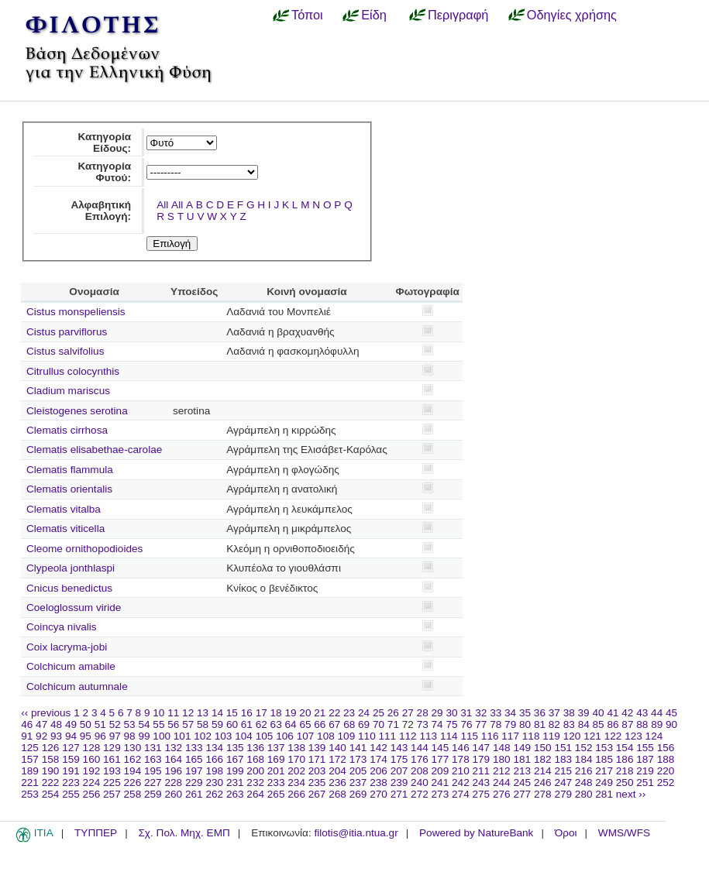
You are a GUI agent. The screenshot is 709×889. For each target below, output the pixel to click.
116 (490, 736)
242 (461, 782)
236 (337, 782)
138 (296, 747)
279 (563, 794)
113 (428, 736)
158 (51, 759)
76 (466, 724)
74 (437, 724)
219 (645, 771)
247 (563, 782)
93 (56, 736)
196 (173, 771)
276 (502, 794)
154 (625, 747)
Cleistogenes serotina (77, 411)
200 (255, 771)
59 (217, 724)
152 (584, 747)
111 (388, 736)
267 (317, 794)
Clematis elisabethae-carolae (94, 449)
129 (112, 747)
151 (563, 747)
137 (276, 747)
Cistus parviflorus (66, 332)
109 (347, 736)
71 (393, 724)
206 (378, 771)
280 (584, 794)
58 (202, 724)
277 (522, 794)
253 (30, 794)
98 (130, 736)
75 (451, 724)
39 (584, 713)
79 (510, 724)
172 (337, 759)
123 (633, 736)
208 (419, 771)
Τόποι (307, 15)
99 (144, 736)
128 (92, 747)
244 (502, 782)
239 (399, 782)
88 (642, 724)
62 (261, 724)
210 (461, 771)
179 (481, 759)
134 (214, 747)
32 (481, 713)
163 (153, 759)
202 (296, 771)
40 (598, 713)
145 (440, 747)
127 (71, 747)
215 (563, 771)
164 (173, 759)
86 (612, 724)
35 (525, 713)
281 (604, 794)
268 (337, 794)
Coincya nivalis (61, 627)
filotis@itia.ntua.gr (356, 833)
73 (422, 724)
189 (30, 771)
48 (56, 724)
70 (378, 724)
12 (188, 713)
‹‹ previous (46, 713)
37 (554, 713)
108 (326, 736)
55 (158, 724)
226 (133, 782)
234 (296, 782)
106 (285, 736)
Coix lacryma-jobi (66, 647)
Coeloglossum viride (73, 607)
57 (188, 724)
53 (130, 724)
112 (408, 736)
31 (466, 713)
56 (173, 724)
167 (235, 759)
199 (235, 771)
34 (510, 713)
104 (244, 736)
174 (378, 759)
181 (522, 759)
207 (399, 771)
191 (71, 771)
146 (461, 747)
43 (642, 713)
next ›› (631, 794)
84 (584, 724)
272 (419, 794)
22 (334, 713)
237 (358, 782)
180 (502, 759)
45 (671, 713)
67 (334, 724)
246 (543, 782)
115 (469, 736)
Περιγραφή (458, 15)
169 (276, 759)
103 (223, 736)
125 (30, 747)
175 (399, 759)
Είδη (374, 15)
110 (367, 736)
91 (27, 736)
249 (604, 782)
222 (51, 782)
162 (133, 759)
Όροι (566, 833)
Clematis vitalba (63, 509)
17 (261, 713)
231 (235, 782)
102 (203, 736)
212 (502, 771)
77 (481, 724)
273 (440, 794)
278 (543, 794)
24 (364, 713)
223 (71, 782)
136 (255, 747)
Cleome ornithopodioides (84, 548)
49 (71, 724)
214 (543, 771)
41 (612, 713)
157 (30, 759)
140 (337, 747)
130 (133, 747)
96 (100, 736)
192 (92, 771)
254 (51, 794)
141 (358, 747)
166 (214, 759)
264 (255, 794)
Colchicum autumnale (77, 686)
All (162, 205)
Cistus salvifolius (65, 351)
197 (194, 771)
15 (232, 713)
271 (399, 794)
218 (625, 771)
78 (495, 724)
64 (291, 724)
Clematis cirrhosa (67, 430)
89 (657, 724)
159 (71, 759)
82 (554, 724)
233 (276, 782)
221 (30, 782)
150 (543, 747)
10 (158, 713)
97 (115, 736)
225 (112, 782)
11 (173, 713)
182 (543, 759)
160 (92, 759)
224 (92, 782)
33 (495, 713)
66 (319, 724)
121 (592, 736)
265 (276, 794)
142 (378, 747)
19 (290, 713)
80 (525, 724)
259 (153, 794)
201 (276, 771)
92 (41, 736)
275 (481, 794)
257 (112, 794)
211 (481, 771)
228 (173, 782)
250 (625, 782)
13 (202, 713)
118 (531, 736)
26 (393, 713)
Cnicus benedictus (69, 588)
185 (604, 759)
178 (461, 759)
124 (654, 736)
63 (276, 724)
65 (305, 724)
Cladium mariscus (68, 390)
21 (319, 713)
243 (481, 782)
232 (255, 782)
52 (115, 724)
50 (85, 724)
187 (645, 759)
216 (584, 771)
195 (153, 771)
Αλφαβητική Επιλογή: (101, 210)
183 (563, 759)
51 (100, 724)
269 (358, 794)
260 (173, 794)
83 (569, 724)
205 (358, 771)
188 (666, 759)
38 (569, 713)
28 (422, 713)
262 (214, 794)
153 (604, 747)
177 (440, 759)
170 (296, 759)
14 (217, 713)
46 (27, 724)
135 (235, 747)
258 (133, 794)
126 (51, 747)
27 (408, 713)
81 (540, 724)
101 (182, 736)
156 (666, 747)
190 (51, 771)
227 (153, 782)
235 (317, 782)
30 (451, 713)
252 (666, 782)
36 (540, 713)
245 (522, 782)
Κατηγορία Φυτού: (104, 172)
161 (112, 759)
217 (604, 771)
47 (41, 724)
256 (92, 794)
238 (378, 782)
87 (627, 724)
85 (598, 724)
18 (276, 713)
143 (399, 747)
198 (214, 771)
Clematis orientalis (69, 489)
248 (584, 782)
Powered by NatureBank (476, 833)
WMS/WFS (624, 833)
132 (173, 747)
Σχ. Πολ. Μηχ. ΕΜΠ (183, 833)
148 (502, 747)
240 (419, 782)
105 (265, 736)
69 (364, 724)
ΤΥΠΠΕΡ (95, 833)
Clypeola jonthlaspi (70, 568)
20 (305, 713)
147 (481, 747)
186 (625, 759)
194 (133, 771)
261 (194, 794)
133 (194, 747)
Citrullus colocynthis (72, 371)
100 (161, 736)
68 (349, 724)
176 (419, 759)
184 (584, 759)
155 (645, 747)
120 (572, 736)
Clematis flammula (69, 469)
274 (461, 794)
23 (349, 713)
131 (153, 747)
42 (627, 713)
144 (419, 747)
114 (449, 736)
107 (306, 736)
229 (194, 782)
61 (247, 724)
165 (194, 759)
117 (510, 736)
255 (71, 794)
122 (613, 736)
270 (378, 794)
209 (440, 771)
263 (235, 794)
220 (666, 771)
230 (214, 782)
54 (144, 724)
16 (247, 713)
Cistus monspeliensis (76, 312)
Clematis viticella (65, 528)
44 (657, 713)
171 (317, 759)
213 (522, 771)
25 (378, 713)
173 (358, 759)
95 (85, 736)
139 (317, 747)
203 (317, 771)
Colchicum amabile (70, 666)
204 (337, 771)
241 (440, 782)
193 (112, 771)
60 (232, 724)
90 (671, 724)
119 (551, 736)
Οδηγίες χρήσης (572, 15)
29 (437, 713)
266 (296, 794)
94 (71, 736)
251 (645, 782)
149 (522, 747)
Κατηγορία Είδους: (104, 142)
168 (255, 759)
